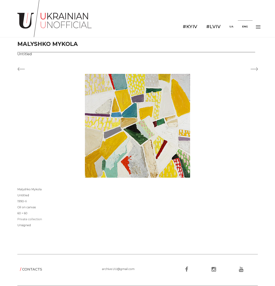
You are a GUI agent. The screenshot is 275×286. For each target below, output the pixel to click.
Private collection (29, 219)
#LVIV (213, 26)
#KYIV (190, 26)
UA (231, 26)
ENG (245, 26)
